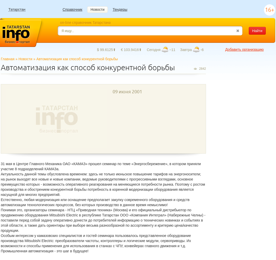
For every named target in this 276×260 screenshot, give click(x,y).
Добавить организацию (244, 49)
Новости (97, 9)
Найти (257, 31)
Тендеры (120, 9)
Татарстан (16, 10)
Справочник (72, 9)
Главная (7, 59)
